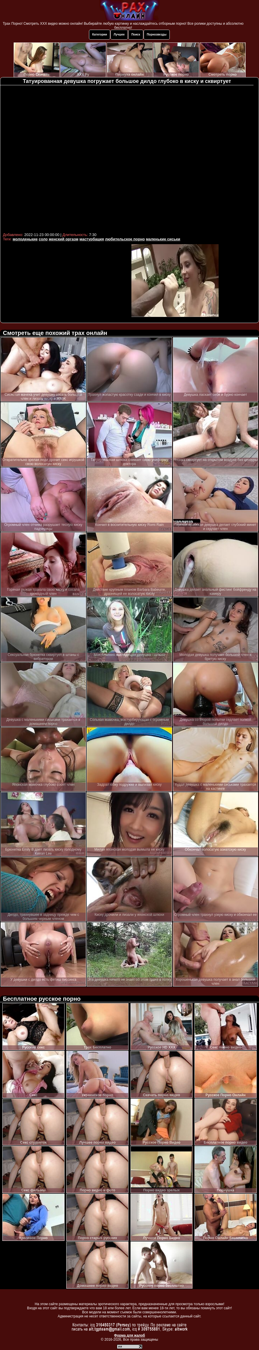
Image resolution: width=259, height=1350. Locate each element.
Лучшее (119, 34)
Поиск (135, 34)
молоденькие (25, 239)
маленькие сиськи (163, 239)
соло (43, 239)
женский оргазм (63, 239)
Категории (99, 34)
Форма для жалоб (129, 1335)
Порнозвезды (157, 34)
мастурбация (91, 239)
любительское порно (125, 239)
